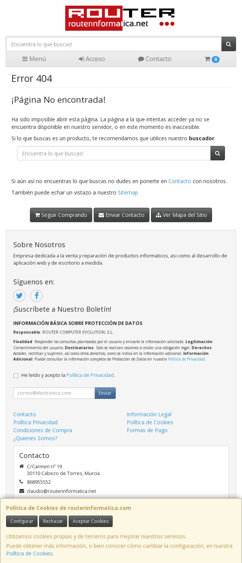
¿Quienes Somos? (35, 438)
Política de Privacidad (186, 359)
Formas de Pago (147, 430)
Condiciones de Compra (42, 430)
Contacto (154, 59)
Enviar (105, 393)
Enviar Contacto (122, 214)
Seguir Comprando (61, 214)
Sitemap (128, 192)
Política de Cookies (29, 553)
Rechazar (53, 521)
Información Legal (149, 414)
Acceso (92, 59)
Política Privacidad (35, 422)
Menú (34, 59)
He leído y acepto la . (68, 375)
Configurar (21, 521)
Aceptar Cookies (90, 521)
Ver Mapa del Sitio (181, 214)
